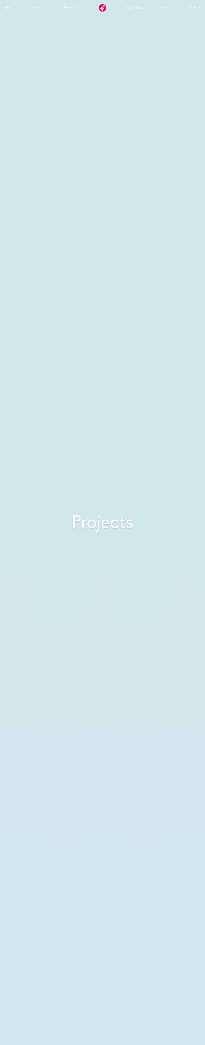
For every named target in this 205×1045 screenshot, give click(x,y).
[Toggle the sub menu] (76, 8)
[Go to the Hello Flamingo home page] (102, 8)
